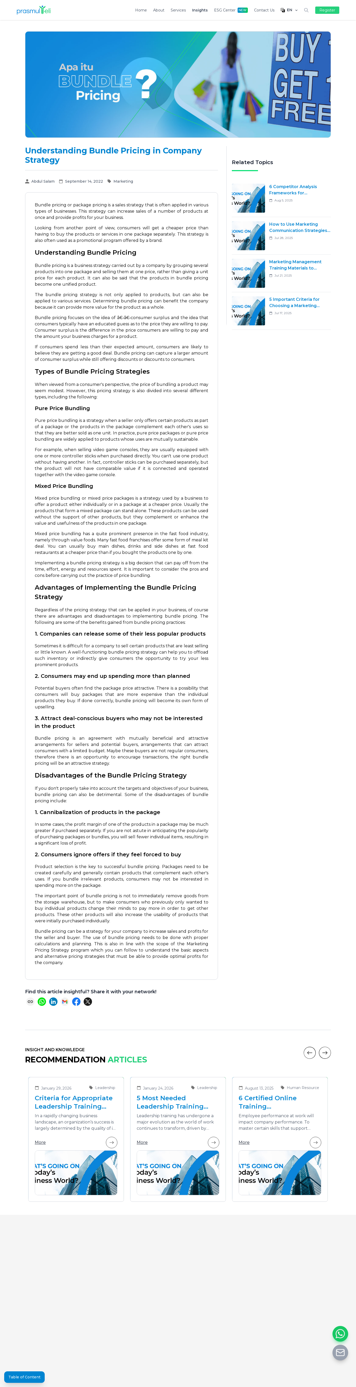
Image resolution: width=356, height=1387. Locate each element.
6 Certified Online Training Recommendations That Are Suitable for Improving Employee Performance (279, 1102)
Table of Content (24, 1377)
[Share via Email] (65, 1001)
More (76, 1142)
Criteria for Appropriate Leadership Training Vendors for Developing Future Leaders (74, 1102)
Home (141, 10)
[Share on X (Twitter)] (88, 1001)
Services (178, 10)
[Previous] (310, 1053)
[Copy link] (30, 1001)
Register (327, 10)
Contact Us (264, 10)
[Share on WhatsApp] (42, 1001)
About (158, 10)
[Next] (325, 1053)
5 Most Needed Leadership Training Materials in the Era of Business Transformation (173, 1102)
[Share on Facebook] (76, 1001)
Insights (200, 10)
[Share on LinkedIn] (53, 1001)
